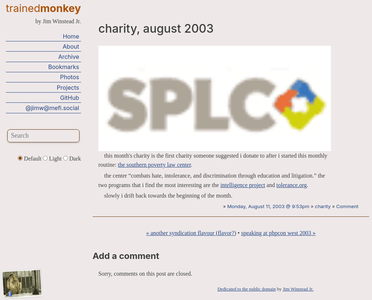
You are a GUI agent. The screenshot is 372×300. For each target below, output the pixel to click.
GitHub (69, 97)
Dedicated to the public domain (247, 289)
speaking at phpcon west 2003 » (278, 233)
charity (323, 206)
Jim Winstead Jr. (298, 289)
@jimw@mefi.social (52, 108)
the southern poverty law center (154, 165)
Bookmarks (63, 66)
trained (43, 8)
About (71, 46)
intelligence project (243, 185)
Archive (68, 56)
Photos (69, 77)
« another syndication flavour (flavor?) (191, 233)
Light (53, 158)
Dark (72, 158)
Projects (68, 87)
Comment (347, 206)
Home (71, 36)
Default (30, 158)
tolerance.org (291, 185)
